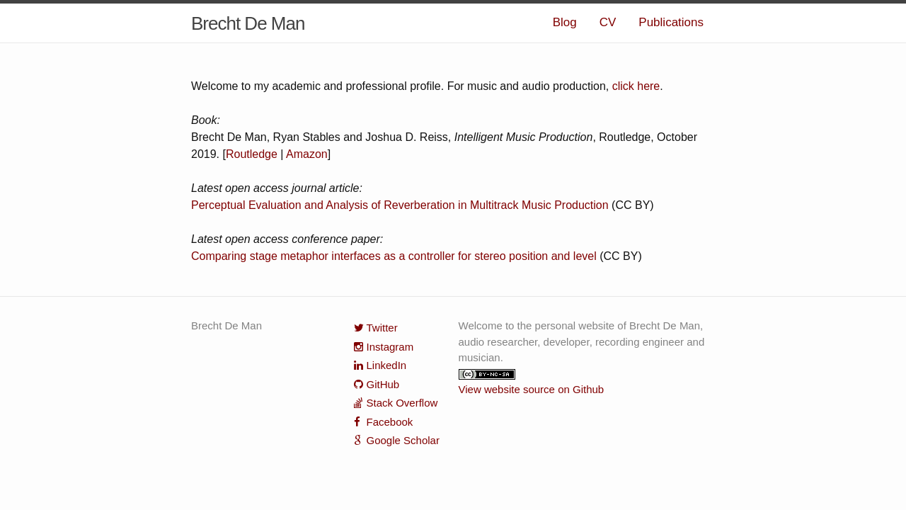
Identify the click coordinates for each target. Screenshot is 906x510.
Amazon (307, 154)
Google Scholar (403, 440)
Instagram (390, 347)
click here (636, 86)
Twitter (382, 328)
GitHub (383, 384)
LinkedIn (387, 365)
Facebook (390, 422)
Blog (565, 22)
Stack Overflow (402, 403)
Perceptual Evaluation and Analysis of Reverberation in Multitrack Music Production (400, 205)
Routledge (251, 154)
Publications (671, 22)
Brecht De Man (247, 23)
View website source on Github (531, 389)
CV (608, 22)
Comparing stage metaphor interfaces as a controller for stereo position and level (394, 256)
